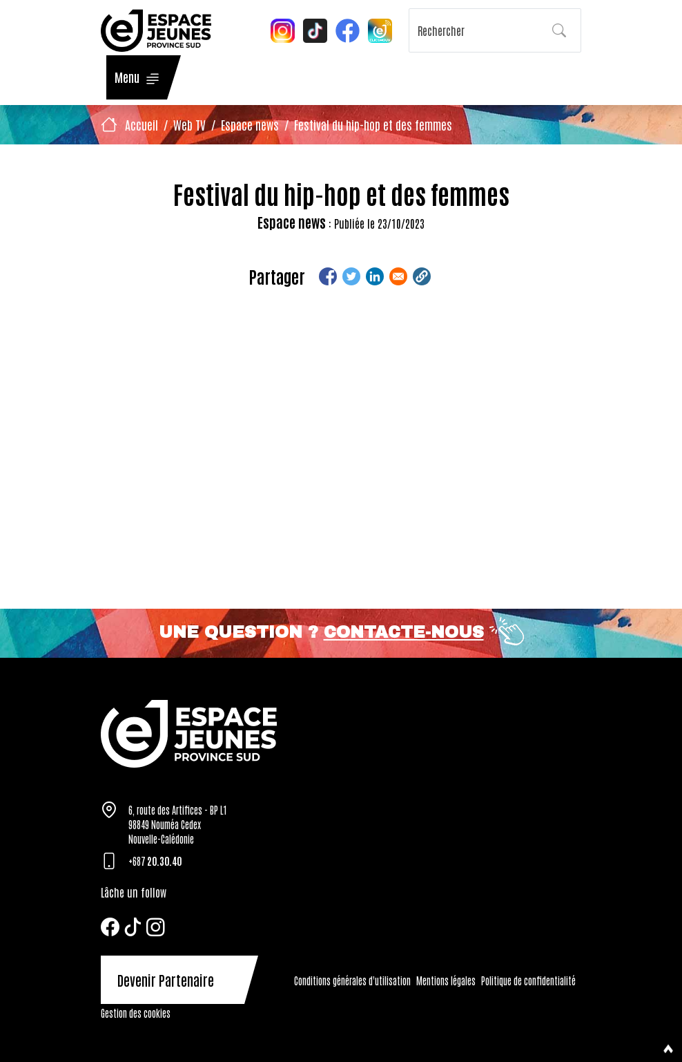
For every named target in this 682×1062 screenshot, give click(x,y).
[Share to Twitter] (351, 276)
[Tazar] (341, 733)
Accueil (141, 124)
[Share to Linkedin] (375, 276)
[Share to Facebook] (328, 276)
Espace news (250, 124)
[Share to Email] (398, 276)
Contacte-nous (404, 632)
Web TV (189, 124)
